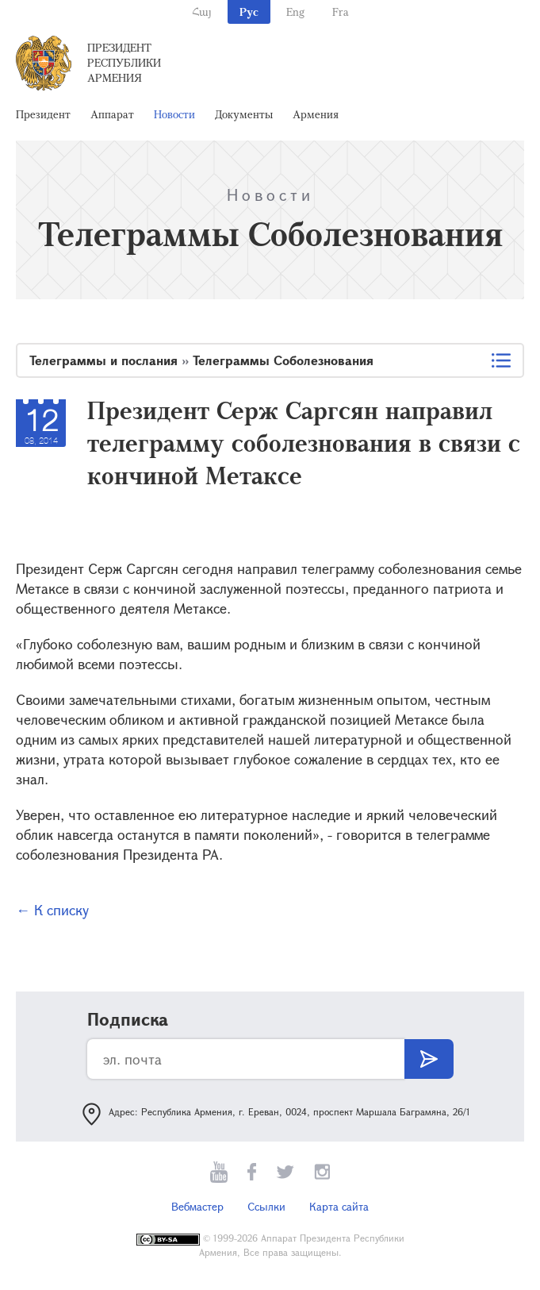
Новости (174, 113)
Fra (340, 11)
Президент (43, 113)
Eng (295, 11)
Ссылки (266, 1206)
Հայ (202, 11)
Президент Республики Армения (124, 62)
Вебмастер (197, 1206)
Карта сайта (339, 1206)
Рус (249, 11)
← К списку (52, 909)
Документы (244, 113)
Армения (316, 113)
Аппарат (112, 113)
